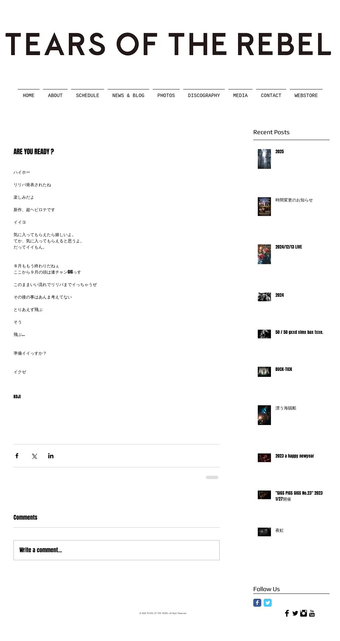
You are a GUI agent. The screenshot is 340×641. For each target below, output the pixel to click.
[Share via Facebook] (17, 455)
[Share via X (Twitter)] (34, 455)
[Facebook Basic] (286, 613)
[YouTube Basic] (311, 613)
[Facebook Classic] (257, 603)
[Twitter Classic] (268, 603)
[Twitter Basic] (295, 613)
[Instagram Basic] (303, 613)
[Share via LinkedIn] (51, 455)
